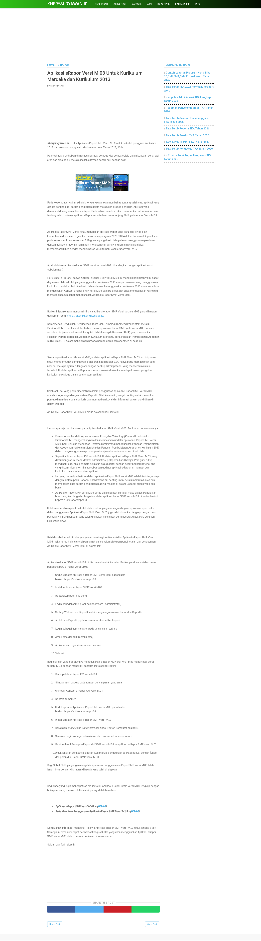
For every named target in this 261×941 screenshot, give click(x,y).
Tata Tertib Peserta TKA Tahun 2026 (187, 128)
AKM (149, 4)
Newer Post (54, 925)
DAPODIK (136, 4)
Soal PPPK (163, 4)
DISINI (102, 806)
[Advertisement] (130, 35)
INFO (197, 4)
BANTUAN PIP (182, 4)
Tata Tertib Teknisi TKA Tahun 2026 (187, 142)
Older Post (152, 925)
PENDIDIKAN (101, 4)
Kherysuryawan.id (67, 3)
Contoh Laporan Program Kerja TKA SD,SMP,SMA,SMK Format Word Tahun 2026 (187, 76)
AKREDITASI (120, 4)
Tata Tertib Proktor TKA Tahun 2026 (187, 135)
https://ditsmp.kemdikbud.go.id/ (85, 316)
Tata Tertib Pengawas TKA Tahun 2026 (189, 148)
